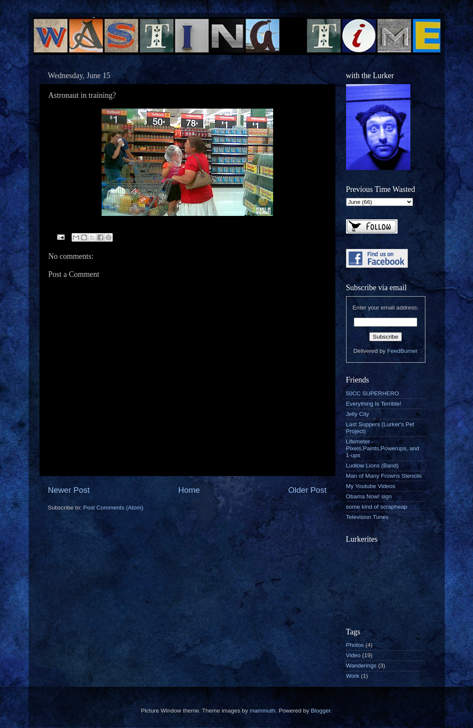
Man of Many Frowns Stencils (384, 476)
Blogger (321, 710)
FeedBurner (402, 351)
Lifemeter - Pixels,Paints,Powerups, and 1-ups (382, 448)
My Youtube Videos (370, 486)
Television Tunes (367, 517)
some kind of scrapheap (376, 507)
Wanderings (361, 665)
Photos (355, 645)
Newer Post (69, 489)
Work (352, 676)
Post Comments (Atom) (113, 507)
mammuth (262, 710)
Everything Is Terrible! (374, 403)
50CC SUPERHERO (372, 393)
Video (353, 655)
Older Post (307, 489)
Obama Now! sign (369, 496)
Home (189, 489)
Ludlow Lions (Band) (372, 465)
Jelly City (357, 414)
